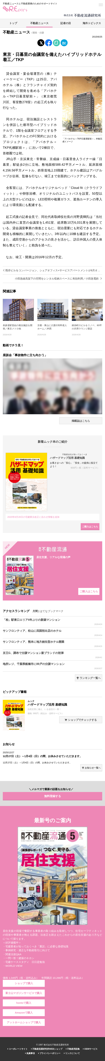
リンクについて (72, 1053)
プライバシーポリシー (49, 1053)
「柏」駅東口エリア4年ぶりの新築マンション (52, 622)
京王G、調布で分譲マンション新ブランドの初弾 (52, 655)
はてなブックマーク (51, 611)
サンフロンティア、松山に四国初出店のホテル (52, 633)
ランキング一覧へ (89, 678)
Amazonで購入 (24, 1012)
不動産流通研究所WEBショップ (46, 1049)
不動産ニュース (39, 23)
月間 (35, 611)
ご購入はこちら (90, 526)
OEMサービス (90, 1049)
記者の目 (65, 23)
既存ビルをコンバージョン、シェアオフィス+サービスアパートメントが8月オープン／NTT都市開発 (52, 270)
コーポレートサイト (18, 1049)
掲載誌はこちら (81, 420)
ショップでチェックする (81, 720)
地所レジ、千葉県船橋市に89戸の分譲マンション (52, 666)
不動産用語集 (73, 1049)
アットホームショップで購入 (24, 1022)
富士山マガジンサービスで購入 (23, 993)
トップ (13, 23)
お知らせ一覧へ (91, 768)
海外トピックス (92, 23)
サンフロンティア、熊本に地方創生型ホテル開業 (52, 644)
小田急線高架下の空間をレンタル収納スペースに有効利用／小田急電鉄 (58, 278)
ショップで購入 (24, 983)
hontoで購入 (23, 1002)
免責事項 (30, 1053)
